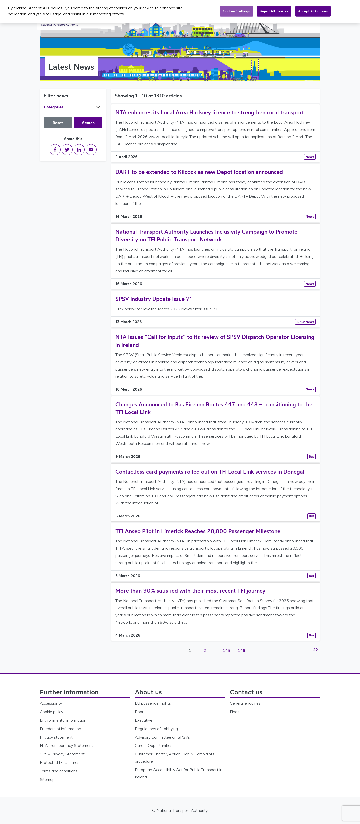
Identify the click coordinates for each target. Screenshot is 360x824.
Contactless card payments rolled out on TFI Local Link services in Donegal (210, 471)
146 (242, 648)
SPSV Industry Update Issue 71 (154, 298)
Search (88, 122)
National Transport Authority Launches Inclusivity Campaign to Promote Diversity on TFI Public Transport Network (207, 235)
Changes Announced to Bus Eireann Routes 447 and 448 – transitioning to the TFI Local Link (214, 408)
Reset (58, 122)
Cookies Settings (236, 10)
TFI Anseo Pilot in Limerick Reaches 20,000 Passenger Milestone (198, 531)
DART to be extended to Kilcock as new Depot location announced (199, 171)
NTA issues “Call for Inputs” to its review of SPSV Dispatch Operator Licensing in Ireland (215, 340)
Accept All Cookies (313, 10)
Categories (73, 107)
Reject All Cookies (274, 10)
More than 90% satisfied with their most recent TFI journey (191, 590)
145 (227, 648)
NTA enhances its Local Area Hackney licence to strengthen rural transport (210, 112)
